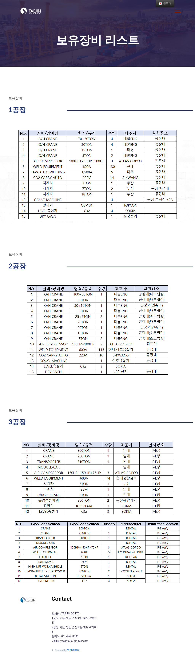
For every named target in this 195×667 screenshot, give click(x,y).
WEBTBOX (73, 650)
